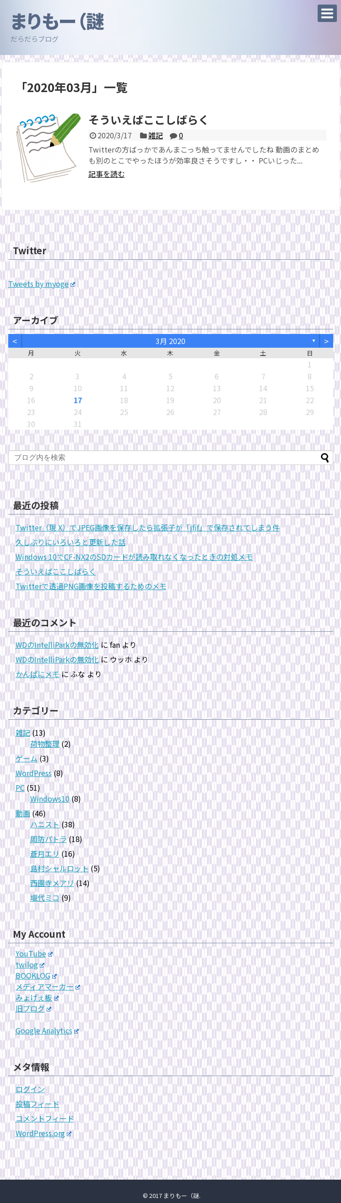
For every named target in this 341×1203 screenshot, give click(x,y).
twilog (30, 964)
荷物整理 (45, 743)
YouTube (34, 953)
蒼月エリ (45, 853)
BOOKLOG (36, 975)
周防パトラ (48, 838)
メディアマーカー (48, 986)
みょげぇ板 (37, 997)
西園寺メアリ (52, 882)
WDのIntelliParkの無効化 (57, 644)
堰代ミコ (45, 897)
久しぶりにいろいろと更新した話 (70, 541)
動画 (23, 813)
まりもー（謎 (57, 20)
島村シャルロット (59, 868)
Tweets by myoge (42, 283)
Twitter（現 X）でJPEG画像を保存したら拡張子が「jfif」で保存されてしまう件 (148, 527)
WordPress (34, 772)
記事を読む (106, 173)
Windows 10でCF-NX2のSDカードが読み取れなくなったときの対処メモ (134, 556)
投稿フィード (38, 1103)
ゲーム (27, 758)
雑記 (155, 135)
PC (20, 787)
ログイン (30, 1088)
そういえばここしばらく (148, 119)
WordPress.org (44, 1132)
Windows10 (50, 798)
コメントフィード (45, 1118)
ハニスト (45, 824)
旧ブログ (34, 1008)
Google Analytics (47, 1030)
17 (78, 399)
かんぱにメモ (38, 673)
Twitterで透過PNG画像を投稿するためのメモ (91, 585)
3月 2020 (170, 340)
